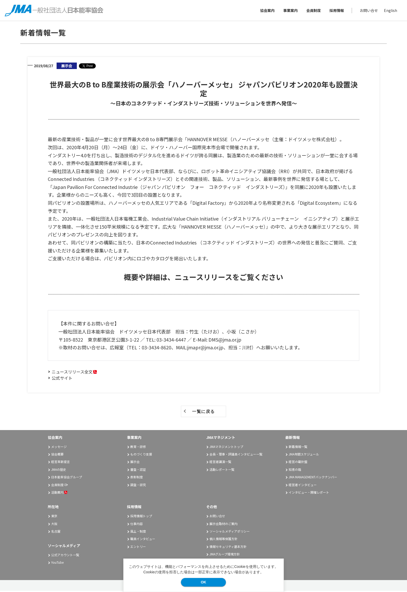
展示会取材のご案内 (223, 524)
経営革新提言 (60, 463)
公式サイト (62, 379)
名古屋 (55, 532)
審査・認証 (138, 470)
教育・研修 (138, 447)
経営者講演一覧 (220, 463)
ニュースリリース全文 (72, 373)
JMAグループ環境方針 (224, 555)
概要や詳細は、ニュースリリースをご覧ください (203, 278)
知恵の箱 (295, 470)
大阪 (54, 524)
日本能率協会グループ (66, 478)
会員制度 (313, 10)
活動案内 (59, 493)
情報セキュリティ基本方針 (228, 547)
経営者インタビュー (303, 486)
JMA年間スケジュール (304, 455)
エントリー (138, 547)
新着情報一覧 (298, 447)
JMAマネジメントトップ (226, 447)
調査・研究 (138, 486)
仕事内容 (136, 524)
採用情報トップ (141, 517)
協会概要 (57, 455)
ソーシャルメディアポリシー (229, 532)
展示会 (135, 463)
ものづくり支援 (141, 455)
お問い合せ (368, 10)
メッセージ (59, 447)
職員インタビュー (142, 540)
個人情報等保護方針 (223, 540)
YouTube (57, 563)
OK (203, 582)
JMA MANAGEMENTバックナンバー (313, 478)
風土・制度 (138, 532)
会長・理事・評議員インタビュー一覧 (235, 455)
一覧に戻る (203, 413)
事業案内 (290, 10)
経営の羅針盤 (298, 463)
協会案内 (267, 10)
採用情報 (336, 10)
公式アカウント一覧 (65, 556)
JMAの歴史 (58, 470)
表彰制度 (136, 478)
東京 (54, 517)
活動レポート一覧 (221, 470)
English (390, 10)
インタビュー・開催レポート (309, 493)
